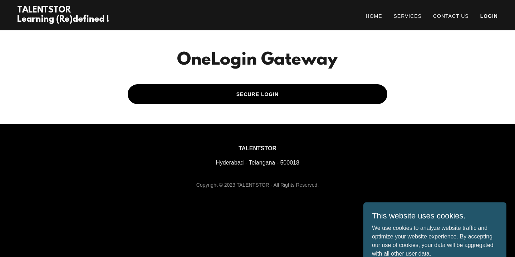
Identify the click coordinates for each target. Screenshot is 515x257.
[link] (63, 20)
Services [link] (408, 16)
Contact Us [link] (451, 16)
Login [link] (489, 16)
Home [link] (374, 16)
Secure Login (257, 94)
